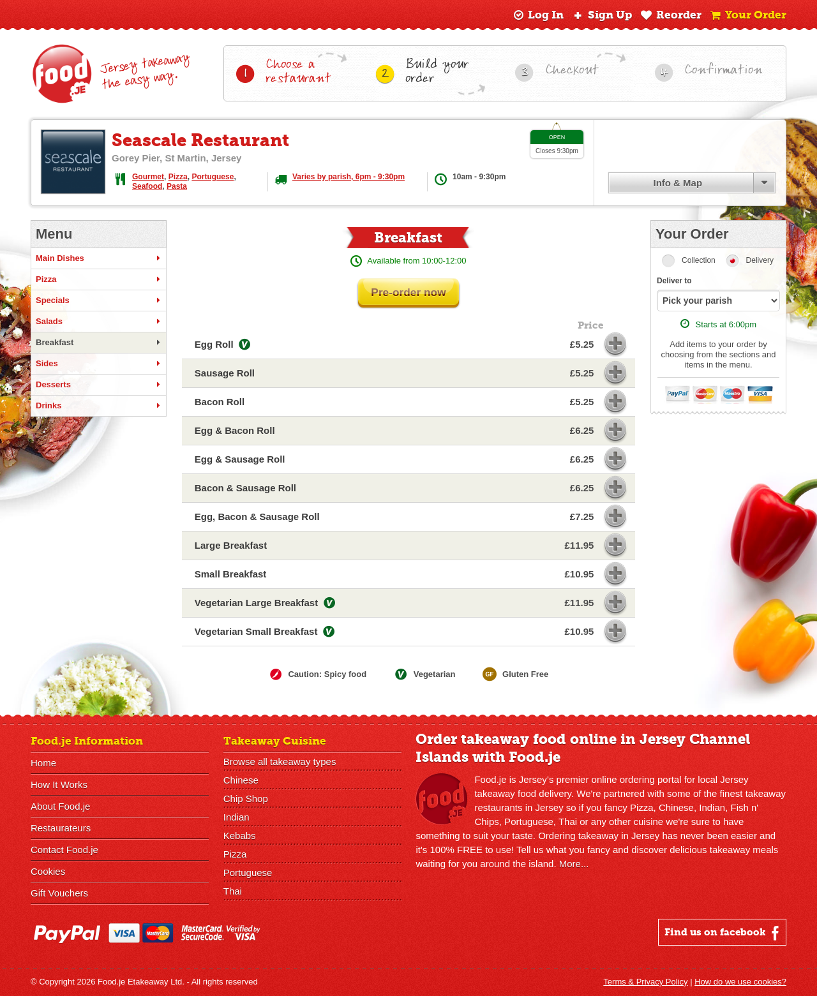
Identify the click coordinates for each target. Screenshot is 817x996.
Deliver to (674, 280)
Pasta (177, 186)
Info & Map (677, 182)
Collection (699, 260)
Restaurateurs (61, 827)
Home (43, 762)
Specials (98, 300)
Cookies (48, 871)
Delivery (760, 260)
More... (574, 863)
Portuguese (212, 176)
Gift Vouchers (59, 893)
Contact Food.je (64, 849)
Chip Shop (245, 798)
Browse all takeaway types (279, 761)
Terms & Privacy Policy (645, 981)
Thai (232, 891)
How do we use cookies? (740, 981)
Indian (236, 817)
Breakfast (98, 343)
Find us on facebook (723, 933)
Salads (98, 321)
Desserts (98, 385)
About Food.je (60, 806)
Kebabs (239, 835)
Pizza (178, 176)
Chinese (241, 780)
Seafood (147, 186)
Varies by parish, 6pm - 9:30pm (348, 176)
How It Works (59, 784)
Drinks (98, 406)
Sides (98, 364)
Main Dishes (98, 258)
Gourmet (148, 176)
